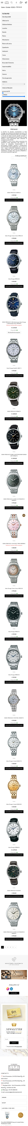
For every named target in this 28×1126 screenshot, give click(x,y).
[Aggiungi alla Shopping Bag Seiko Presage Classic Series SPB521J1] (14, 243)
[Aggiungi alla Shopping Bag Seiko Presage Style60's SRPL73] (14, 375)
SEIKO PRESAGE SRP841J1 (14, 192)
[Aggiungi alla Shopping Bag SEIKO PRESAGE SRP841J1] (14, 200)
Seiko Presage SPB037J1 (14, 631)
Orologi (8, 7)
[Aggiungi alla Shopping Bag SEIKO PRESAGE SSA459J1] (14, 896)
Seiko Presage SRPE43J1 (14, 279)
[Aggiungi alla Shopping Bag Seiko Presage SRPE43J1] (14, 286)
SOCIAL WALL (14, 993)
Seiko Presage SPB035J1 (14, 674)
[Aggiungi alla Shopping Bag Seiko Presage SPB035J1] (14, 682)
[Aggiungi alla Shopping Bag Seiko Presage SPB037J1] (14, 639)
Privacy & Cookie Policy (17, 1122)
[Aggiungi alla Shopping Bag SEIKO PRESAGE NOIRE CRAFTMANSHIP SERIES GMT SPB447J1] (14, 463)
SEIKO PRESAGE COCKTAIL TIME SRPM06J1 (14, 543)
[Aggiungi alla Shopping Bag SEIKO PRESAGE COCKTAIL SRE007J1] (14, 725)
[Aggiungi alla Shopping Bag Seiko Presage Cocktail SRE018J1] (14, 811)
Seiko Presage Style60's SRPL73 (14, 368)
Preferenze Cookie (6, 1123)
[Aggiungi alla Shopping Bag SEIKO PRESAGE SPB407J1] (14, 418)
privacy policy (19, 1046)
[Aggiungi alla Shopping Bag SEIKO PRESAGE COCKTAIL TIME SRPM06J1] (14, 552)
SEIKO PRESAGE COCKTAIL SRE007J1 (14, 718)
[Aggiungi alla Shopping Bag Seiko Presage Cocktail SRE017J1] (14, 768)
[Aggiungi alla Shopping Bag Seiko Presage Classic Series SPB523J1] (14, 595)
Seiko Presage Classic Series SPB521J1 (14, 235)
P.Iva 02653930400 (6, 1122)
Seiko (14, 189)
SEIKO (13, 7)
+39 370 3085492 (12, 1089)
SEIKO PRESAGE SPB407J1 (14, 411)
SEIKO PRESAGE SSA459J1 (14, 890)
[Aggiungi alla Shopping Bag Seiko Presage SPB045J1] (14, 854)
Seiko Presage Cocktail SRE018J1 (14, 804)
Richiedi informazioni (14, 332)
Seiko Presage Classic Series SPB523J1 (14, 588)
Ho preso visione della (14, 1046)
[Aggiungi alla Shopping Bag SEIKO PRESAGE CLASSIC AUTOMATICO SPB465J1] (14, 507)
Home (3, 7)
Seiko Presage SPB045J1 (14, 847)
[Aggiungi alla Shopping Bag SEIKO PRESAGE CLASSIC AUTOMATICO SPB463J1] (14, 939)
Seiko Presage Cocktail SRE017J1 (14, 761)
